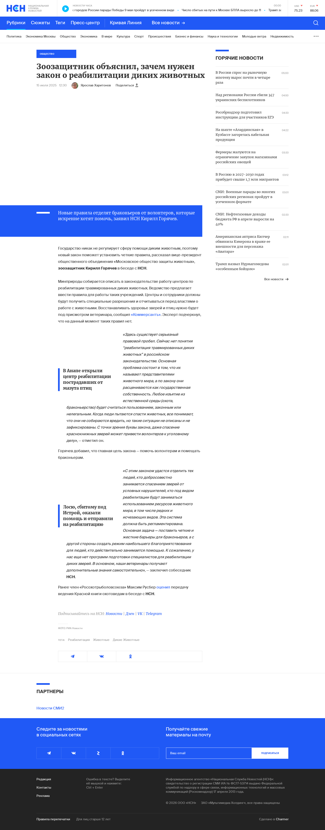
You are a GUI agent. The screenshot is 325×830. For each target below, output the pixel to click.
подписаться (270, 753)
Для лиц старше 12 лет (93, 819)
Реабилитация (79, 640)
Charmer (282, 819)
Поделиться (127, 85)
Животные (101, 640)
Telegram (154, 613)
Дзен (130, 613)
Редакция (43, 779)
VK (140, 613)
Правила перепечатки (53, 819)
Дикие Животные (126, 640)
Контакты (43, 787)
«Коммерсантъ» (146, 314)
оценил (163, 587)
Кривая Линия (126, 23)
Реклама (43, 796)
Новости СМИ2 (50, 708)
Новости (114, 613)
